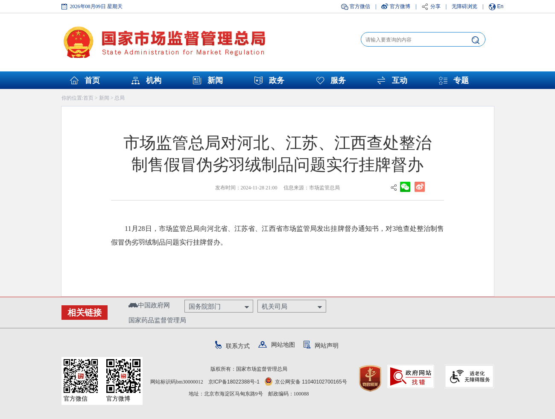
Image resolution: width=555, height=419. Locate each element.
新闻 (215, 80)
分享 (435, 6)
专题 (461, 80)
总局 (119, 98)
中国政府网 (149, 305)
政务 (276, 80)
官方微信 (360, 6)
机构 (153, 80)
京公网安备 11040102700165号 (306, 382)
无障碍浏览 (464, 6)
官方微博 (400, 6)
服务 (338, 80)
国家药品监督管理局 (157, 320)
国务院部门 (205, 306)
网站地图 (276, 344)
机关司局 (274, 306)
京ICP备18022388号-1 (234, 382)
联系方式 (232, 345)
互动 (399, 80)
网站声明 (321, 345)
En (500, 6)
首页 (92, 80)
